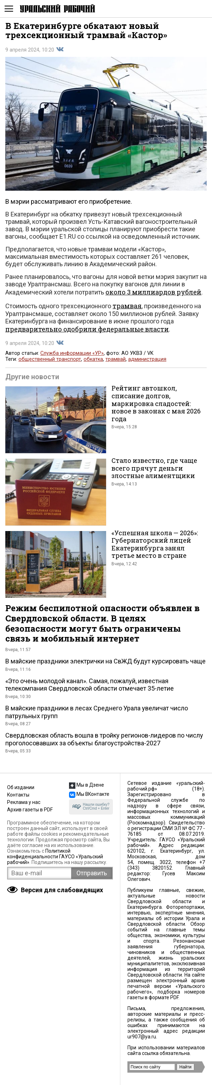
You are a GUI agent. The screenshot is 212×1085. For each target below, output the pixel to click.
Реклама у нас (23, 802)
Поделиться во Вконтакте (60, 49)
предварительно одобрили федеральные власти (87, 329)
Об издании (20, 787)
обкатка (93, 359)
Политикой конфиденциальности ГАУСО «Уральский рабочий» (55, 856)
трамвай (115, 359)
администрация (147, 359)
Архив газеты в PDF (30, 809)
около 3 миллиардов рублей (153, 292)
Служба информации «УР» (72, 353)
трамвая (127, 306)
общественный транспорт (49, 359)
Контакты (18, 795)
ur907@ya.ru (141, 1036)
